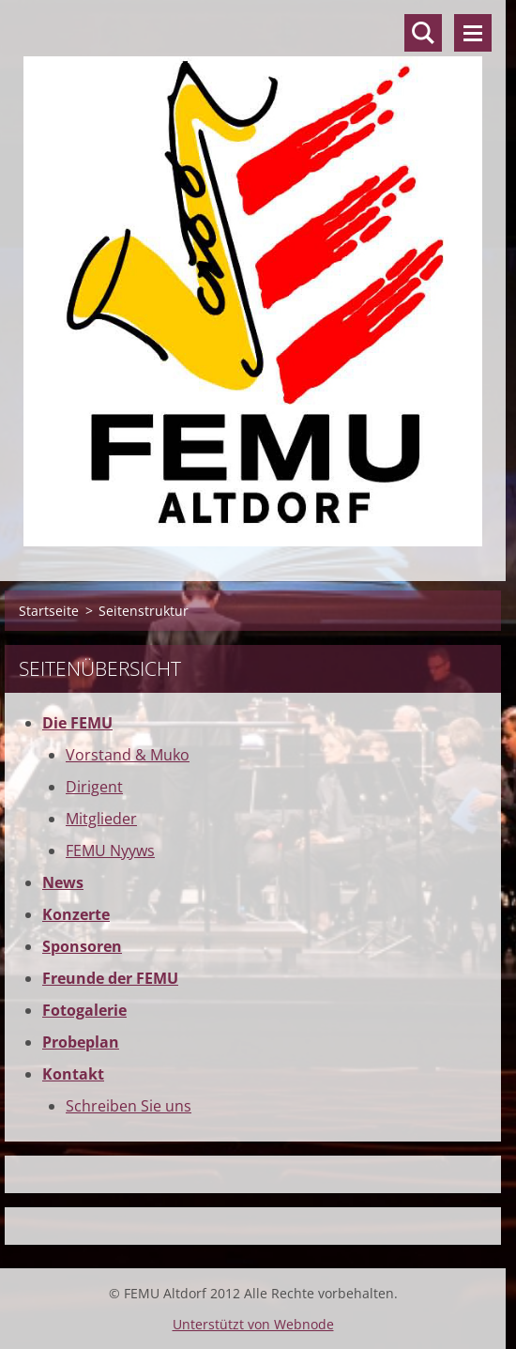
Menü (473, 33)
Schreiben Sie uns (128, 1106)
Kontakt (73, 1074)
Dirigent (94, 786)
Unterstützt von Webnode (253, 1324)
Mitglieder (101, 818)
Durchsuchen (423, 33)
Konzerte (76, 914)
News (62, 882)
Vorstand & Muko (128, 754)
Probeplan (80, 1042)
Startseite (49, 611)
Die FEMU (77, 723)
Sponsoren (82, 946)
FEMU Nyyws (110, 850)
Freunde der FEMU (110, 978)
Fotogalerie (84, 1010)
